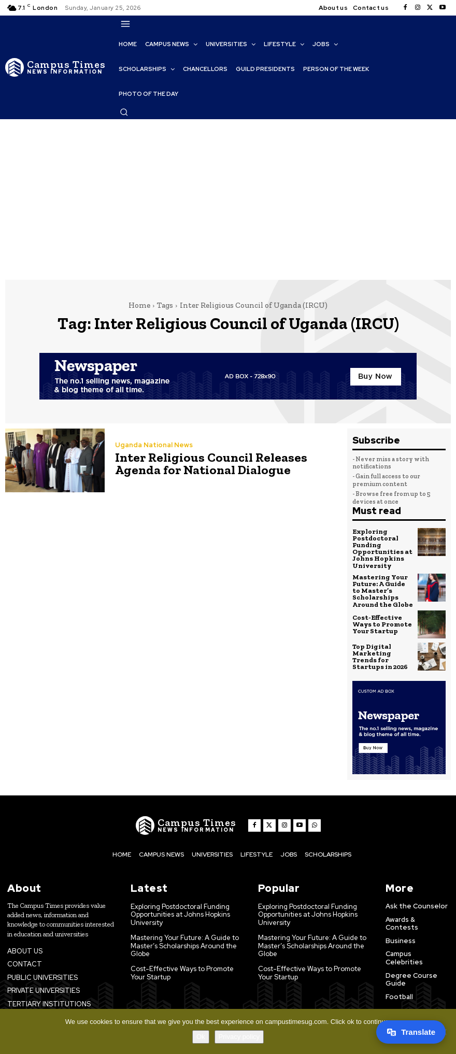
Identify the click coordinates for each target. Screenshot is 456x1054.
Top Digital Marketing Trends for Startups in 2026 (380, 656)
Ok (200, 1037)
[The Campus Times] (55, 67)
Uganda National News (154, 444)
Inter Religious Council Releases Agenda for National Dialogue (208, 463)
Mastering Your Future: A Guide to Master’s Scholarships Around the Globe (382, 590)
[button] (124, 112)
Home (139, 305)
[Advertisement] (228, 196)
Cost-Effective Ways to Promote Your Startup (381, 623)
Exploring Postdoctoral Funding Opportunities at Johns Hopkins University (382, 548)
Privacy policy (239, 1037)
